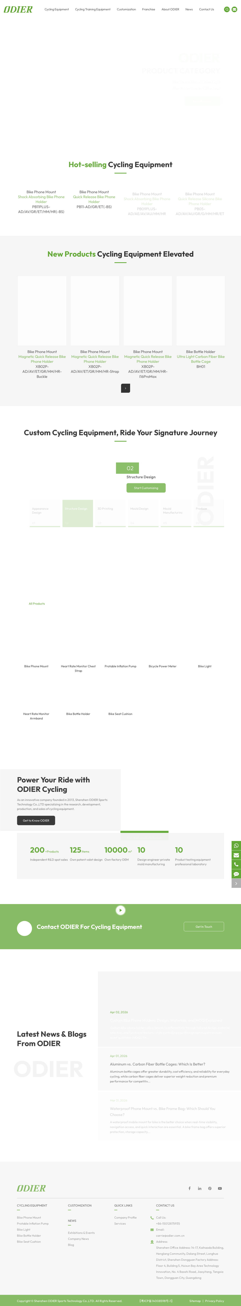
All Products (37, 606)
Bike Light (204, 671)
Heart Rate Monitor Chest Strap (78, 673)
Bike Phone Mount (36, 671)
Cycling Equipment (120, 167)
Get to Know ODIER (38, 820)
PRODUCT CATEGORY (175, 62)
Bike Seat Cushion (120, 719)
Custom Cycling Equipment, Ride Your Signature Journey (120, 435)
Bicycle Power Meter (163, 671)
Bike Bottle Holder (78, 719)
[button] (125, 388)
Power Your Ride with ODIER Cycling (56, 784)
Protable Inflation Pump (120, 671)
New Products (206, 101)
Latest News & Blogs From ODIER (51, 1041)
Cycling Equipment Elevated (120, 253)
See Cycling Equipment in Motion (121, 898)
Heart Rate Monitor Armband (36, 721)
